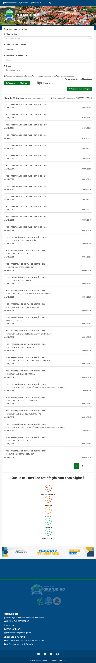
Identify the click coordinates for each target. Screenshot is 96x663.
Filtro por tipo (10, 34)
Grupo (7, 66)
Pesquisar (11, 83)
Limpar (24, 83)
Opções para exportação (23, 88)
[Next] (82, 465)
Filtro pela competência (15, 45)
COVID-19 (48, 83)
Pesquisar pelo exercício (15, 55)
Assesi (38, 660)
